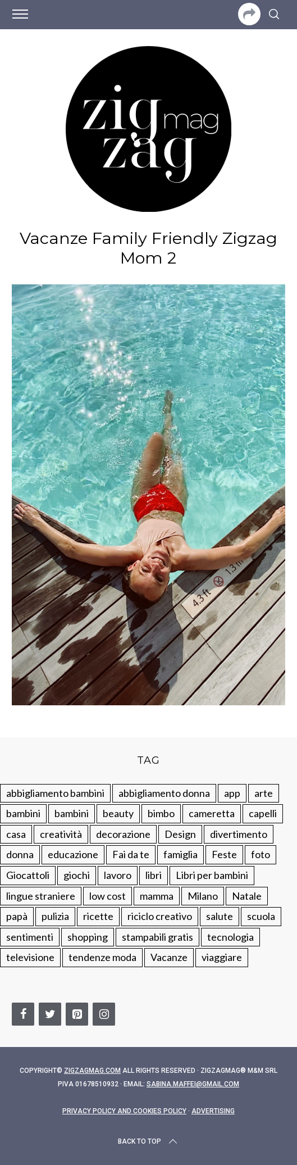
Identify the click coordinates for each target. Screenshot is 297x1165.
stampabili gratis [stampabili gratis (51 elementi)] (157, 937)
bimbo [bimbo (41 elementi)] (161, 813)
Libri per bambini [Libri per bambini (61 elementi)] (212, 875)
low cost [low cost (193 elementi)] (107, 896)
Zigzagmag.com (92, 1071)
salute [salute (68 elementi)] (219, 916)
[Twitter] (50, 1014)
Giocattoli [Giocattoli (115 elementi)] (27, 875)
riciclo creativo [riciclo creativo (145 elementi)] (159, 916)
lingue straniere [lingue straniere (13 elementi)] (40, 896)
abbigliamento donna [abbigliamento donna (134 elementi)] (164, 793)
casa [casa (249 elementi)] (16, 834)
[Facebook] (23, 1014)
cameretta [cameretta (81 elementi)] (212, 813)
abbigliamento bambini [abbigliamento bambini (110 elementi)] (55, 793)
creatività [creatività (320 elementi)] (61, 834)
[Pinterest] (77, 1014)
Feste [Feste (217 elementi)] (224, 854)
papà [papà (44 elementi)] (17, 916)
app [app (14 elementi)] (232, 793)
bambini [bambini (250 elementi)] (23, 813)
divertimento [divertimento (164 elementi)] (238, 834)
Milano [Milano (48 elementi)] (203, 896)
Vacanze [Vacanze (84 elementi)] (169, 957)
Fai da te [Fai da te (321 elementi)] (130, 854)
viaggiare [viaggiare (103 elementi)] (222, 957)
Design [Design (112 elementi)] (180, 834)
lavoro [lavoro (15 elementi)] (117, 875)
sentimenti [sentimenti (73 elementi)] (29, 937)
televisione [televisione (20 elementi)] (30, 957)
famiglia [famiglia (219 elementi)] (180, 854)
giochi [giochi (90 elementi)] (76, 875)
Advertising (213, 1111)
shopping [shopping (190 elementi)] (87, 937)
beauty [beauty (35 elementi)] (118, 813)
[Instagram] (104, 1014)
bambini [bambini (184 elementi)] (71, 813)
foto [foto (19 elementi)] (260, 854)
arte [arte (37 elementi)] (263, 793)
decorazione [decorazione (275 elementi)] (123, 834)
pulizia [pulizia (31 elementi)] (55, 916)
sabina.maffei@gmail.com (193, 1084)
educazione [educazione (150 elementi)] (73, 854)
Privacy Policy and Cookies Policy (124, 1111)
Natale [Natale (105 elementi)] (247, 896)
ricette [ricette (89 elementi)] (98, 916)
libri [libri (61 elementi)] (153, 875)
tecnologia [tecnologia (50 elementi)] (230, 937)
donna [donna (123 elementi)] (20, 854)
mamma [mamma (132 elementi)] (156, 896)
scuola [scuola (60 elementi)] (261, 916)
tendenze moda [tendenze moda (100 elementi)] (102, 957)
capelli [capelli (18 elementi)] (263, 813)
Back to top (148, 1141)
